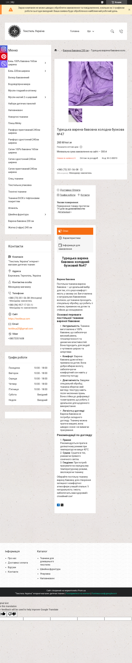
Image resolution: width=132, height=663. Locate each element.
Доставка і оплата (18, 562)
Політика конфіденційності (104, 593)
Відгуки (12, 567)
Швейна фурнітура (18, 214)
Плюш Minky (14, 123)
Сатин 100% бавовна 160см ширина (23, 151)
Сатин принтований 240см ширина (22, 170)
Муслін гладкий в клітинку (22, 90)
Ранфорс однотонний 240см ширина (23, 141)
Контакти (13, 571)
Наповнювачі (15, 110)
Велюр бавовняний (18, 77)
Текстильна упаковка (20, 185)
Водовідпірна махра (19, 84)
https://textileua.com (19, 318)
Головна (74, 31)
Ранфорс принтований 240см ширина (24, 131)
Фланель (13, 208)
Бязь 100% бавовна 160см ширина (22, 63)
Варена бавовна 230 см (76, 50)
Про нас (12, 558)
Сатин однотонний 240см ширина (22, 161)
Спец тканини (15, 178)
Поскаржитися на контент (78, 593)
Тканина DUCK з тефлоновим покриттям (23, 200)
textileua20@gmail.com (20, 328)
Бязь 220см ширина (19, 71)
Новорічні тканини (18, 116)
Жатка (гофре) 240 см (20, 227)
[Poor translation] (12, 614)
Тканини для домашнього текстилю (47, 561)
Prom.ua (82, 590)
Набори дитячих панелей (22, 103)
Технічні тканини (17, 191)
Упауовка (45, 573)
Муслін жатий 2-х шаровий (22, 97)
